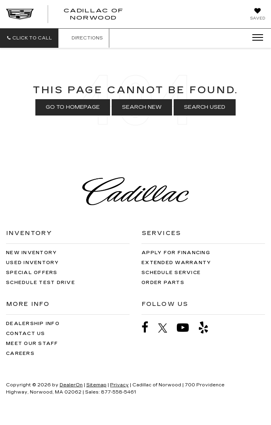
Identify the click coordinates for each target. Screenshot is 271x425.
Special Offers (32, 272)
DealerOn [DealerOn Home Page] (71, 385)
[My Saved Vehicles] (257, 14)
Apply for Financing (175, 252)
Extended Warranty (176, 262)
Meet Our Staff (32, 343)
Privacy (119, 385)
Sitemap (96, 385)
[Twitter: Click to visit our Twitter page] (166, 328)
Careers (20, 353)
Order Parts (162, 282)
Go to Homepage (73, 107)
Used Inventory (32, 262)
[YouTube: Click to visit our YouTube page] (187, 327)
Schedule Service (171, 272)
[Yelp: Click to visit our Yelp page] (207, 327)
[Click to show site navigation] (255, 38)
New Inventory (31, 252)
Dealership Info (33, 323)
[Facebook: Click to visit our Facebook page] (149, 327)
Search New (142, 107)
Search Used (204, 107)
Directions (83, 38)
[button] (29, 38)
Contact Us (25, 333)
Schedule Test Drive (40, 282)
